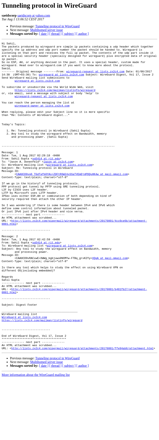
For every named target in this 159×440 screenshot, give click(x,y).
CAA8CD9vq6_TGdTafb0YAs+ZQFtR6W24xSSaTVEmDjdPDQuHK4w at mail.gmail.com (72, 201)
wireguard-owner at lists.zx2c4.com (41, 118)
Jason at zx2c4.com (58, 186)
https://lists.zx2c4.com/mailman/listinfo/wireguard (54, 100)
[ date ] (43, 33)
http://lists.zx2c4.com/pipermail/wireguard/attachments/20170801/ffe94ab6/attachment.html (82, 410)
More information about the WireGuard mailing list (36, 436)
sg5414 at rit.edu (46, 182)
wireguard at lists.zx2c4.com (61, 81)
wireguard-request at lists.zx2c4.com (95, 77)
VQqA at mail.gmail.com (110, 301)
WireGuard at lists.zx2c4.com (24, 372)
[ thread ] (55, 33)
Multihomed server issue (46, 30)
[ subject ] (69, 33)
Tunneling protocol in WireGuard (57, 26)
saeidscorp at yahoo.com (33, 15)
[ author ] (82, 33)
